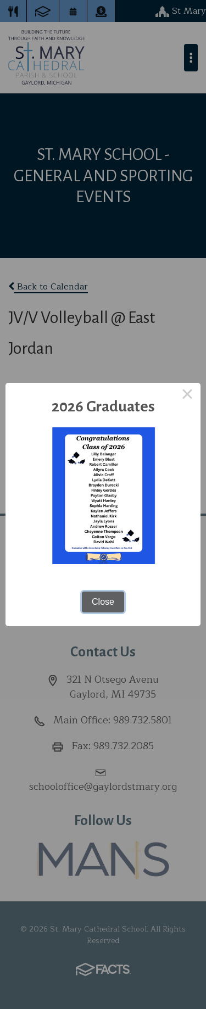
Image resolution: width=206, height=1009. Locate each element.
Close (103, 601)
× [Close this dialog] (187, 396)
